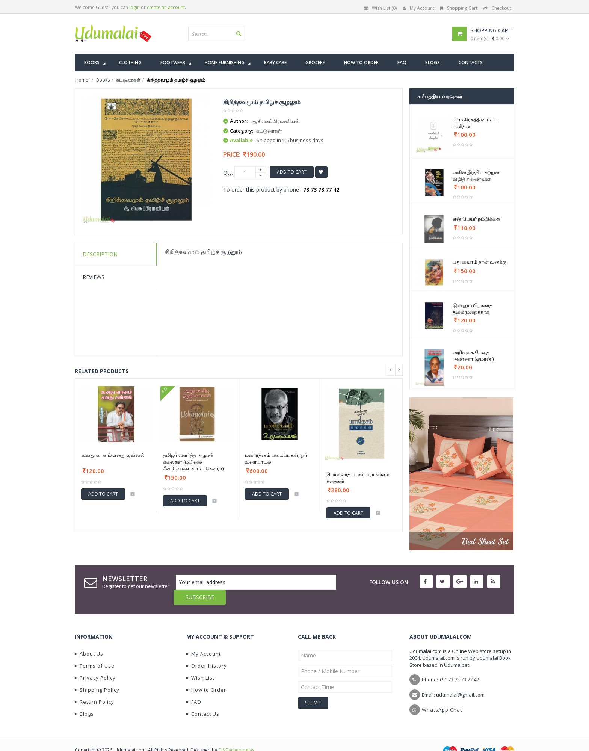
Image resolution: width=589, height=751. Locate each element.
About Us (89, 638)
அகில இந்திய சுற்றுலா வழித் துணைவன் (477, 175)
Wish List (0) (380, 8)
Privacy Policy (95, 662)
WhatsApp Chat (442, 694)
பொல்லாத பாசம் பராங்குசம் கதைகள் (357, 477)
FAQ (193, 686)
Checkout (497, 8)
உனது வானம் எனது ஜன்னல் (113, 455)
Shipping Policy (97, 674)
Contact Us (202, 698)
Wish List (200, 662)
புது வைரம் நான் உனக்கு (479, 261)
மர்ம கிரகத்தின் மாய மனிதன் (475, 123)
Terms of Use (95, 650)
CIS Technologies (236, 735)
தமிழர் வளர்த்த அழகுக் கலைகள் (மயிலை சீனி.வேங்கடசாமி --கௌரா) (193, 462)
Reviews (93, 277)
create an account (166, 7)
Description (100, 254)
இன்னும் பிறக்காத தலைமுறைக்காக (472, 308)
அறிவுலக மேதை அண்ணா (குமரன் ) (473, 355)
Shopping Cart (458, 8)
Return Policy (94, 686)
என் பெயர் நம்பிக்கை (476, 218)
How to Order (206, 674)
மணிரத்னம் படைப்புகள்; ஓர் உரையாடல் (276, 458)
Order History (206, 650)
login (134, 7)
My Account (418, 8)
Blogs (84, 698)
